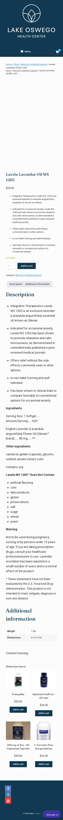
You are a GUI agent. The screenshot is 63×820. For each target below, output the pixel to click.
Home (9, 64)
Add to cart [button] (18, 710)
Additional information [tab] (38, 284)
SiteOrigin (29, 813)
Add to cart (26, 266)
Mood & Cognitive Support (34, 64)
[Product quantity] (11, 266)
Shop (16, 64)
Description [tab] (16, 284)
